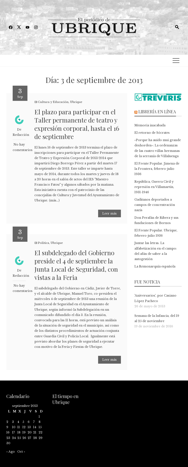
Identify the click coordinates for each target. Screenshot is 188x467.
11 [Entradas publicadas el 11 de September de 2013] (18, 427)
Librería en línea (157, 111)
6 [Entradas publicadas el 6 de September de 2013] (29, 422)
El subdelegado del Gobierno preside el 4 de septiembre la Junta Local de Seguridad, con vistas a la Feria (76, 265)
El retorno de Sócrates (152, 133)
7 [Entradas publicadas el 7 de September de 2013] (34, 422)
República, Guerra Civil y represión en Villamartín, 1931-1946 (154, 187)
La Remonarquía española (154, 266)
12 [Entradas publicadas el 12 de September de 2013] (24, 427)
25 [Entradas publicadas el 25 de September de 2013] (19, 438)
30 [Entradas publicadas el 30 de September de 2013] (8, 443)
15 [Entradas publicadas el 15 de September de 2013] (40, 427)
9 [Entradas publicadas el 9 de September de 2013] (7, 427)
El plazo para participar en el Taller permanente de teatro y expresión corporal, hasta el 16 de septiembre (76, 124)
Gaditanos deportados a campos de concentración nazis (154, 205)
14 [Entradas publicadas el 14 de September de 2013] (34, 427)
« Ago (10, 452)
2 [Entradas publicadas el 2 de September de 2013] (7, 422)
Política (43, 243)
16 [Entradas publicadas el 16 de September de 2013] (7, 432)
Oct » (21, 452)
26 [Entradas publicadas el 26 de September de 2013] (24, 438)
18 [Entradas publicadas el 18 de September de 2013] (18, 432)
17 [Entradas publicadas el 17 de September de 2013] (13, 432)
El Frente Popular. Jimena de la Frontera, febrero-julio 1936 (156, 169)
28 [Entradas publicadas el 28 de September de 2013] (35, 438)
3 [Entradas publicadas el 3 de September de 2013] (13, 422)
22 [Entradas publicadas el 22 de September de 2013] (40, 432)
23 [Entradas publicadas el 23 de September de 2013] (8, 438)
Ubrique (76, 102)
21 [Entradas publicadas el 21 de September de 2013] (34, 432)
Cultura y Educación (53, 102)
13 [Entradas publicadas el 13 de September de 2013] (29, 427)
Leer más (109, 213)
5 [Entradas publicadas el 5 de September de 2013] (23, 422)
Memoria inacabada (149, 125)
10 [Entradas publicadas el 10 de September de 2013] (13, 427)
